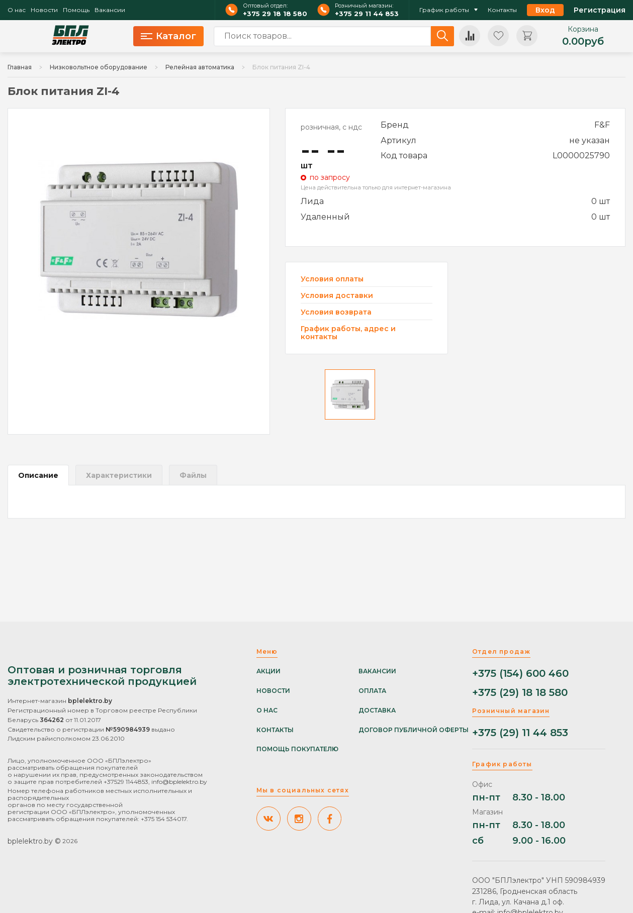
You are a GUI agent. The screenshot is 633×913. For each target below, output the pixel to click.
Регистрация (599, 10)
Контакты (502, 10)
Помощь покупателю (297, 749)
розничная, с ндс (331, 127)
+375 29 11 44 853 (367, 14)
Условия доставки (337, 295)
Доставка (377, 710)
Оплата (372, 690)
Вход (545, 10)
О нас (17, 10)
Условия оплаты (332, 279)
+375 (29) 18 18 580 (520, 692)
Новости (44, 10)
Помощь (76, 10)
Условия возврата (336, 312)
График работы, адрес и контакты (348, 333)
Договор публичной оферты (413, 730)
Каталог (168, 36)
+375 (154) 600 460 (520, 673)
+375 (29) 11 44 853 (520, 733)
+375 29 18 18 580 (275, 14)
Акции (268, 671)
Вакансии (110, 10)
